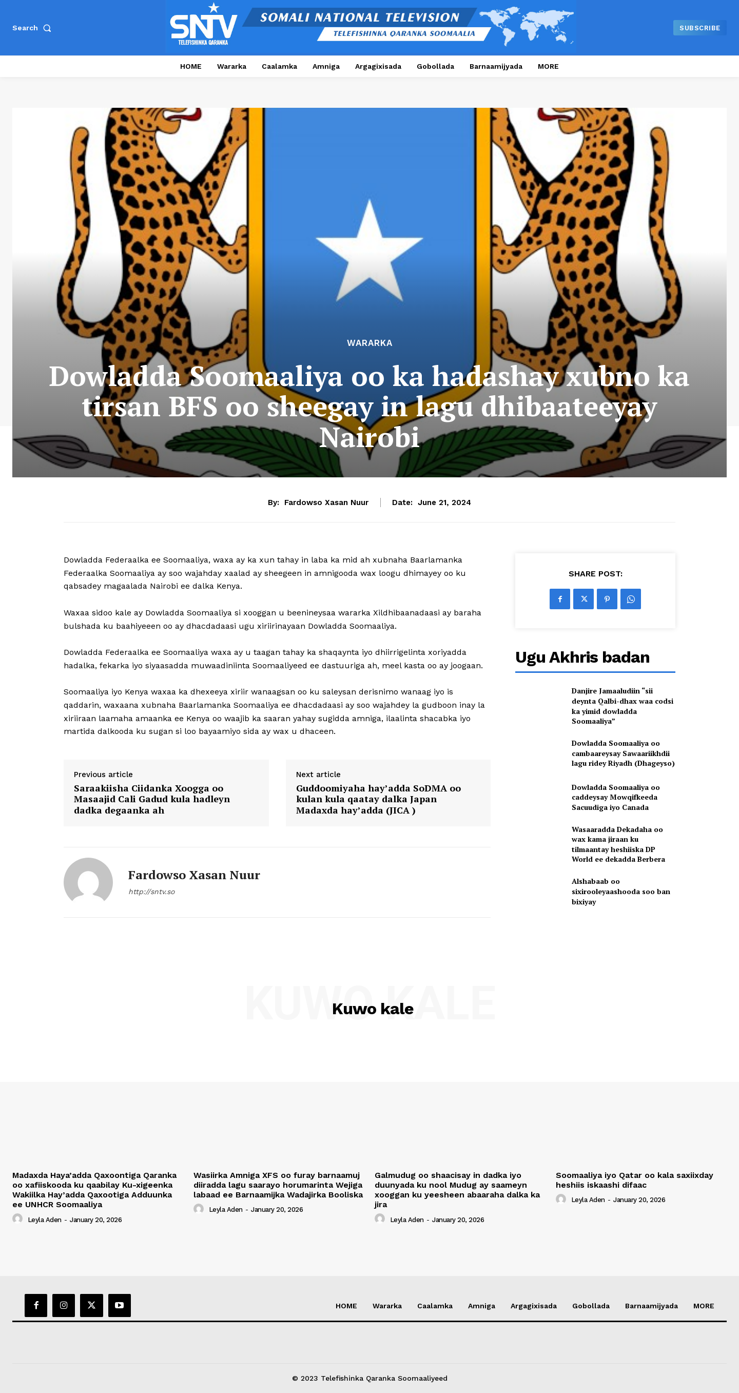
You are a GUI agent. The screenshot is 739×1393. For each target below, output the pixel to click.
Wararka (370, 343)
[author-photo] (19, 1219)
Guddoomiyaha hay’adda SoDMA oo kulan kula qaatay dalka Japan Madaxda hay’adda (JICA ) (378, 799)
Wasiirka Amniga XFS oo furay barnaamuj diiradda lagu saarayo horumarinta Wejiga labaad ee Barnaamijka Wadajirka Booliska (278, 1184)
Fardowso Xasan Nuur (326, 502)
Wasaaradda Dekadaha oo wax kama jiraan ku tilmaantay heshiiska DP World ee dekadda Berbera (618, 844)
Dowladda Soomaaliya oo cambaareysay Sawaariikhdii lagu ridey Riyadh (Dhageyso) (623, 753)
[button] (33, 27)
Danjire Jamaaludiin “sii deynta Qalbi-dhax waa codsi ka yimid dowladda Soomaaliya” (622, 706)
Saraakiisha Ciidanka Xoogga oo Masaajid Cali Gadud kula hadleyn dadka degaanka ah (152, 799)
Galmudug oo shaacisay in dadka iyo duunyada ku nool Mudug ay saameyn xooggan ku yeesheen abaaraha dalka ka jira (457, 1190)
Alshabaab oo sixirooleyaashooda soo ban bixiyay (621, 891)
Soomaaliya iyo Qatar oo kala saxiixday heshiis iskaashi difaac (634, 1180)
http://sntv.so (151, 891)
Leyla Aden (45, 1220)
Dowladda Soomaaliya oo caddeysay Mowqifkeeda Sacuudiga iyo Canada (616, 797)
